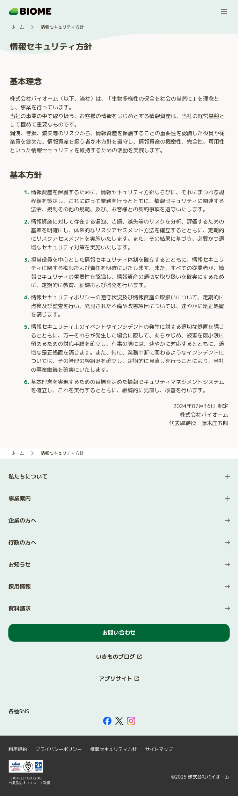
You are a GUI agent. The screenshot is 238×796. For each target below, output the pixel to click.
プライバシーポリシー (58, 749)
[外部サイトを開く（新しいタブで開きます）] (107, 721)
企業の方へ (22, 520)
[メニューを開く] (224, 11)
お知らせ (19, 564)
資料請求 (19, 608)
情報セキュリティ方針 (113, 749)
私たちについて (28, 476)
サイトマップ (159, 749)
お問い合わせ (119, 632)
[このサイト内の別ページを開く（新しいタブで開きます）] (119, 657)
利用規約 (17, 749)
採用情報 (19, 586)
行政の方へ (22, 542)
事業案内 (19, 498)
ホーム (17, 27)
